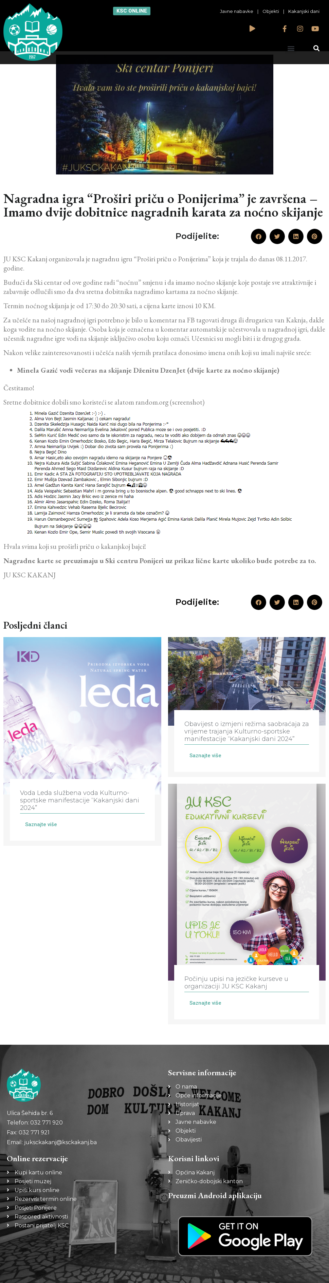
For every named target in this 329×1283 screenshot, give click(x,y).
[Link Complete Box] (82, 741)
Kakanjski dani (303, 11)
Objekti (270, 11)
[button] (290, 48)
